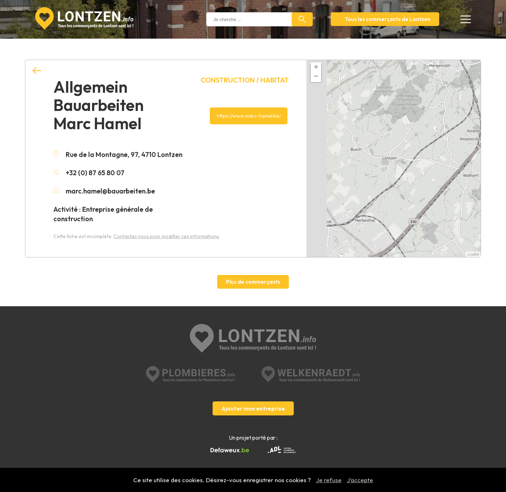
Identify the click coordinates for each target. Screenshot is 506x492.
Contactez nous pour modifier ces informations (166, 236)
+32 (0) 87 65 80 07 (88, 173)
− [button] (316, 77)
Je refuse (329, 480)
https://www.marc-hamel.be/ (249, 116)
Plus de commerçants (253, 281)
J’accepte (360, 480)
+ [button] (316, 68)
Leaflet (473, 254)
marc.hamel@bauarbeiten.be (104, 191)
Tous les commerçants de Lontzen (387, 19)
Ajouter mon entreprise (253, 408)
